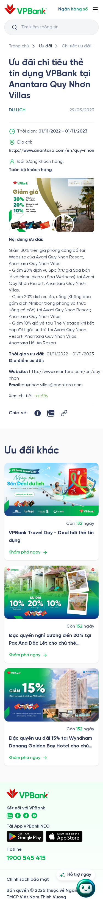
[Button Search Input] (14, 27)
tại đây (41, 396)
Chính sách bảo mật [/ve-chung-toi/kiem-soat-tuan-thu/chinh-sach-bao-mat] (28, 879)
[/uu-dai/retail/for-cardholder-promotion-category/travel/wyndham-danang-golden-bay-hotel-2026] (51, 695)
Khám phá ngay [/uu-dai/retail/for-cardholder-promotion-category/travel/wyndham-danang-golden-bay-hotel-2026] (28, 757)
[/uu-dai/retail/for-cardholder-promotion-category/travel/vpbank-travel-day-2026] (51, 489)
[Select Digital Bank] (73, 9)
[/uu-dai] (45, 46)
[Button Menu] (95, 9)
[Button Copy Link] (64, 413)
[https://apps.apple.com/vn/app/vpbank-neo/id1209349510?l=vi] (64, 836)
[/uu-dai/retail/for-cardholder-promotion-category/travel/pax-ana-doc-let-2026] (51, 592)
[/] (25, 9)
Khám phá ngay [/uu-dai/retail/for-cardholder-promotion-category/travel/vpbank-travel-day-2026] (28, 552)
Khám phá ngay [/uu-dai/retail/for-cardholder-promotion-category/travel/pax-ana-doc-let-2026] (28, 655)
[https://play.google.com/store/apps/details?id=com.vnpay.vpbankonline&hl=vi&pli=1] (25, 836)
